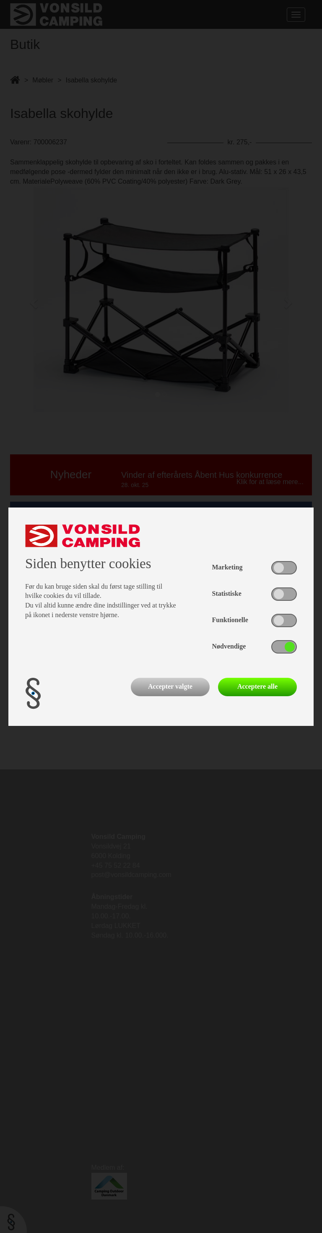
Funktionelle (230, 619)
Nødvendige (229, 646)
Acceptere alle (257, 686)
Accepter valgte (170, 686)
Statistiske (227, 593)
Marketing (227, 567)
